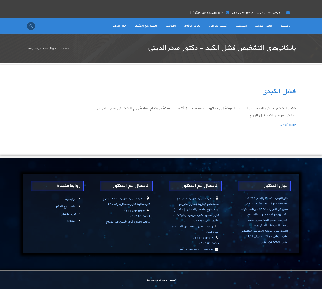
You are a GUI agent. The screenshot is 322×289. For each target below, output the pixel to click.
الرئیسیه (286, 26)
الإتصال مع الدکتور (146, 26)
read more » (288, 125)
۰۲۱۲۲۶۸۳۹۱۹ (203, 238)
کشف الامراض (218, 26)
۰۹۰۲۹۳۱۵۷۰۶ (270, 13)
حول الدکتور (118, 26)
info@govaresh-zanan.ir (199, 250)
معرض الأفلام (192, 26)
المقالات (171, 26)
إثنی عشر (241, 26)
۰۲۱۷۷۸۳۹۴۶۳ (242, 13)
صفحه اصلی (63, 48)
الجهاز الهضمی (263, 26)
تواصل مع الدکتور (67, 206)
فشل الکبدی (279, 91)
